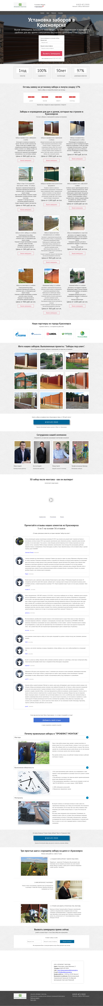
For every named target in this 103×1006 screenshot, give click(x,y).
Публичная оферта (34, 998)
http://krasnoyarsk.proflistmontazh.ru (67, 970)
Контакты (60, 13)
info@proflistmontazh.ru (65, 972)
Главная (42, 13)
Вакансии (54, 13)
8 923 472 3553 (51, 422)
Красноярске (38, 6)
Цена (48, 13)
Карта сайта (33, 1000)
